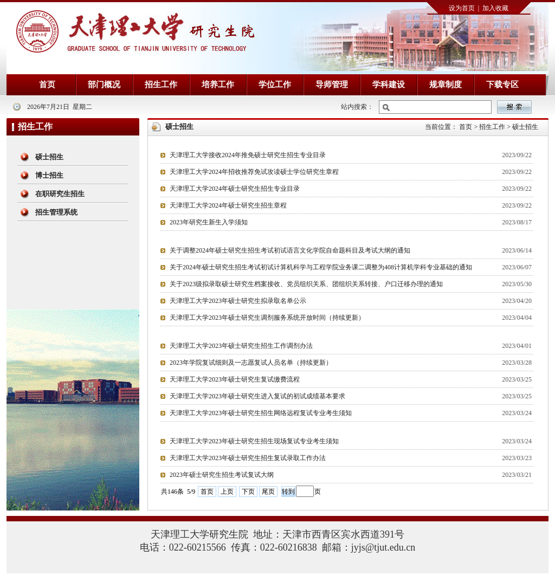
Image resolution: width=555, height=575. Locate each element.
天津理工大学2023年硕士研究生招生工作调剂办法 (241, 346)
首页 (207, 491)
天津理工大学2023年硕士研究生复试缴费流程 (235, 379)
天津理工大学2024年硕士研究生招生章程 (228, 205)
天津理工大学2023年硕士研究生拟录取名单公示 (238, 301)
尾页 (268, 491)
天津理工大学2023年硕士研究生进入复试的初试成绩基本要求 (257, 396)
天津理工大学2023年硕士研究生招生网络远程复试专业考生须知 (261, 413)
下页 (248, 491)
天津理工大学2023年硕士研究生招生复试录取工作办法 (248, 458)
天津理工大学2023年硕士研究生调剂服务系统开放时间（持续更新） (267, 317)
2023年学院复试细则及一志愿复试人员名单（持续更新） (251, 362)
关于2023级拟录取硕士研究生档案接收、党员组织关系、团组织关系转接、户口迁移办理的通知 (306, 284)
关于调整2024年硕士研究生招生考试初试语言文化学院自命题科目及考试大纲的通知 (290, 250)
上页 (227, 491)
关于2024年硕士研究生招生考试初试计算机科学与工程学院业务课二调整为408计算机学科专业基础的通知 (321, 267)
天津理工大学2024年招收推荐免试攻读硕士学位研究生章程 (254, 172)
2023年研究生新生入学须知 (209, 222)
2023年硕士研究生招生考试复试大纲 (222, 475)
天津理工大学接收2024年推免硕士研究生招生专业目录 (248, 155)
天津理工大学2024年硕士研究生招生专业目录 (235, 188)
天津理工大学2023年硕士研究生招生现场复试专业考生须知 (254, 441)
